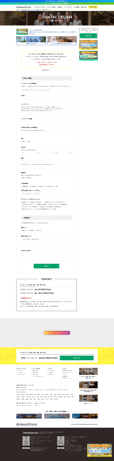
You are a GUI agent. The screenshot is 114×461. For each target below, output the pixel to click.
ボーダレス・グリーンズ (70, 439)
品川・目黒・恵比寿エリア (51, 389)
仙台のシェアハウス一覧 (39, 403)
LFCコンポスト (40, 437)
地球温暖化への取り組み (67, 370)
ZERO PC (33, 439)
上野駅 (42, 394)
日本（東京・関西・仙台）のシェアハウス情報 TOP (31, 10)
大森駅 (55, 394)
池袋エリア (31, 389)
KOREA (29, 416)
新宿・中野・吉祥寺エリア (63, 389)
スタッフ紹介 (20, 372)
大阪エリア (24, 405)
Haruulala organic (34, 449)
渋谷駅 (41, 396)
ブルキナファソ (79, 449)
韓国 (77, 450)
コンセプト (19, 370)
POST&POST (33, 437)
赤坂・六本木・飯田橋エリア (22, 389)
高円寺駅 (23, 396)
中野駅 (72, 396)
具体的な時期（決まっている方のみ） (31, 190)
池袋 (35, 394)
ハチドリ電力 (47, 437)
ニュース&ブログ (68, 7)
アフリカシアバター (46, 448)
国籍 (22, 158)
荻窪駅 (63, 394)
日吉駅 (34, 399)
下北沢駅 (33, 396)
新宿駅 (45, 396)
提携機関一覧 (65, 376)
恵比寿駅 (46, 394)
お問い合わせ (84, 7)
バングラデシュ (68, 448)
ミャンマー (74, 448)
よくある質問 (76, 7)
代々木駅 (46, 399)
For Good (74, 437)
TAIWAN (85, 416)
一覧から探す (35, 374)
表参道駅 (59, 394)
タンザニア (67, 449)
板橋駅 (38, 394)
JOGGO (36, 448)
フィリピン (73, 449)
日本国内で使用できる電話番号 (29, 127)
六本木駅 (51, 399)
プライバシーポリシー (67, 372)
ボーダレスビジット (43, 440)
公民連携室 (67, 442)
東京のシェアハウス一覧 (21, 387)
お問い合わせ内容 (26, 250)
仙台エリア (37, 405)
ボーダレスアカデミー (69, 444)
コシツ (32, 444)
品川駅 (37, 396)
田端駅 (65, 396)
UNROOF (32, 442)
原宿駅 (31, 399)
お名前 (23, 95)
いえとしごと (38, 442)
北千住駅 (71, 394)
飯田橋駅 (31, 394)
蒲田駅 (67, 394)
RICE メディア (68, 437)
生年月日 (23, 147)
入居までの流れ (93, 7)
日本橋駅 (23, 399)
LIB (40, 448)
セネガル (67, 450)
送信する (51, 266)
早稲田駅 (56, 399)
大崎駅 (51, 394)
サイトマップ (65, 374)
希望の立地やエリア (26, 236)
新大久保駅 (50, 396)
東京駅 (68, 396)
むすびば (49, 440)
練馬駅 (27, 399)
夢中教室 (67, 440)
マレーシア (85, 449)
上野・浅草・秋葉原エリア (21, 392)
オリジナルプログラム (21, 374)
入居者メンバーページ (67, 378)
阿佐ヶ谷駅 (22, 394)
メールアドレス (25, 104)
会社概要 (64, 368)
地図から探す (35, 372)
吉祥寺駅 (18, 396)
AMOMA (32, 448)
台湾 (80, 450)
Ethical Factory (42, 449)
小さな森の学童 (73, 440)
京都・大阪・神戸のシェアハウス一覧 (23, 403)
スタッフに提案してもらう (38, 376)
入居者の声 (59, 7)
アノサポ (37, 439)
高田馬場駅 (60, 396)
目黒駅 (38, 399)
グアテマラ (80, 448)
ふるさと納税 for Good (81, 437)
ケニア (71, 450)
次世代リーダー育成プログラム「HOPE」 (73, 446)
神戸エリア (29, 405)
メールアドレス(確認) (27, 118)
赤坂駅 (17, 394)
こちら (55, 108)
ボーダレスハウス (34, 440)
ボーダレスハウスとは (40, 7)
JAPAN (57, 416)
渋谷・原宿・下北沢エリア (39, 389)
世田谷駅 (55, 396)
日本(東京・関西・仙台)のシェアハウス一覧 (24, 385)
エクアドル (85, 448)
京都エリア (18, 405)
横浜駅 (42, 399)
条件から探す (35, 370)
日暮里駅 (18, 399)
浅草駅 (27, 394)
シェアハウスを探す (51, 7)
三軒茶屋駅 (28, 396)
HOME (18, 10)
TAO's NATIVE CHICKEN (36, 450)
